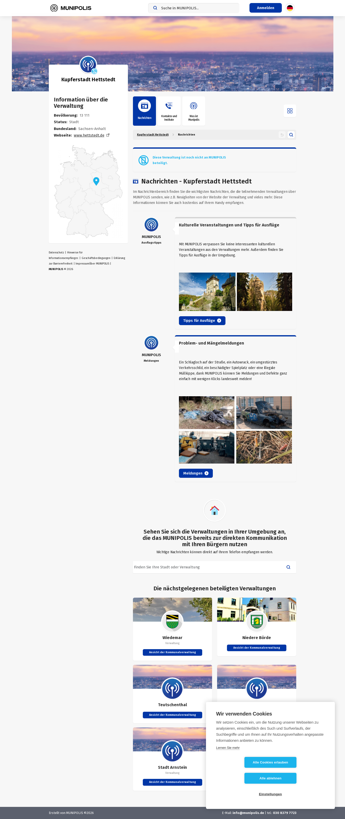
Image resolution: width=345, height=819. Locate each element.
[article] (214, 273)
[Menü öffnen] (290, 110)
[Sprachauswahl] (290, 8)
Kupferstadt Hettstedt (153, 134)
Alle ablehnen (299, 778)
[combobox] (193, 8)
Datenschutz (56, 252)
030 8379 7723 (284, 813)
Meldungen (196, 473)
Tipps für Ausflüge (202, 320)
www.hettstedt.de (89, 135)
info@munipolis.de (248, 813)
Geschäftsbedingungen (96, 258)
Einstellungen (270, 794)
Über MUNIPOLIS (99, 263)
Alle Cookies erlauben (241, 778)
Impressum (82, 263)
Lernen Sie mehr (228, 763)
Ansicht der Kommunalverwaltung (172, 652)
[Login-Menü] (265, 8)
